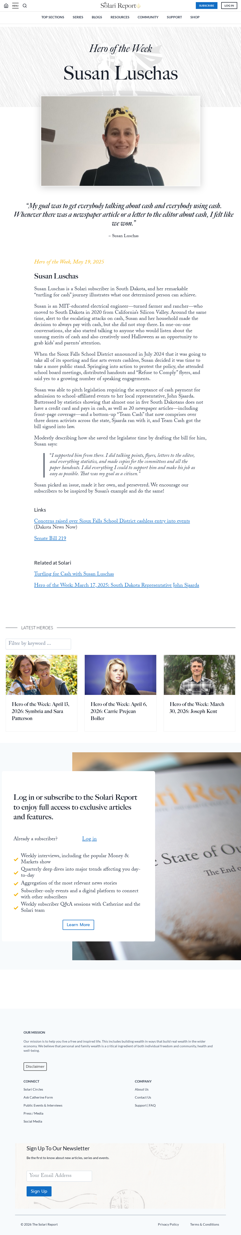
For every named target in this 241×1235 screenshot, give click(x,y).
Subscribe (204, 5)
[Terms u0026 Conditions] (202, 1225)
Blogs (97, 17)
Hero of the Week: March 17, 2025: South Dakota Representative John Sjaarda (119, 619)
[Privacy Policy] (166, 1225)
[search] (10, 5)
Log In (226, 5)
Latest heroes (37, 664)
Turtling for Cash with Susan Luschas (85, 605)
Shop (195, 17)
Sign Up (40, 1191)
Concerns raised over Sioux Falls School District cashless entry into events (115, 555)
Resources (120, 17)
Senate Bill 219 (61, 569)
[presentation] (41, 712)
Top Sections (52, 17)
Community (148, 17)
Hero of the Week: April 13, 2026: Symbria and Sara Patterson (40, 748)
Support (174, 17)
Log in (89, 879)
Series (78, 17)
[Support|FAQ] (180, 1106)
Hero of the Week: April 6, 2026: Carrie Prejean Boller (119, 748)
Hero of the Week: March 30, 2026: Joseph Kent (197, 744)
